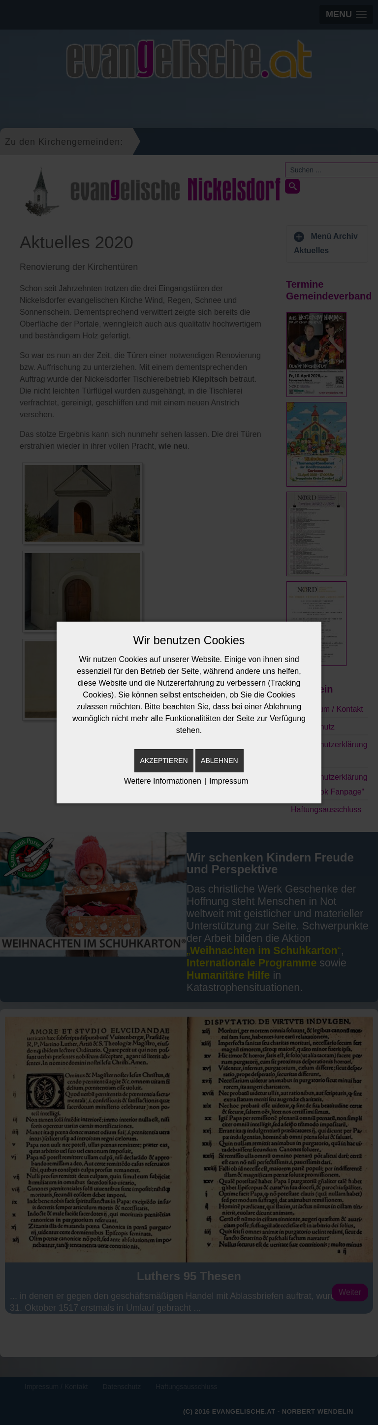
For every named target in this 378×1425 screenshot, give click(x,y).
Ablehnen (219, 760)
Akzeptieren (164, 760)
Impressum (228, 781)
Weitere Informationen (162, 781)
